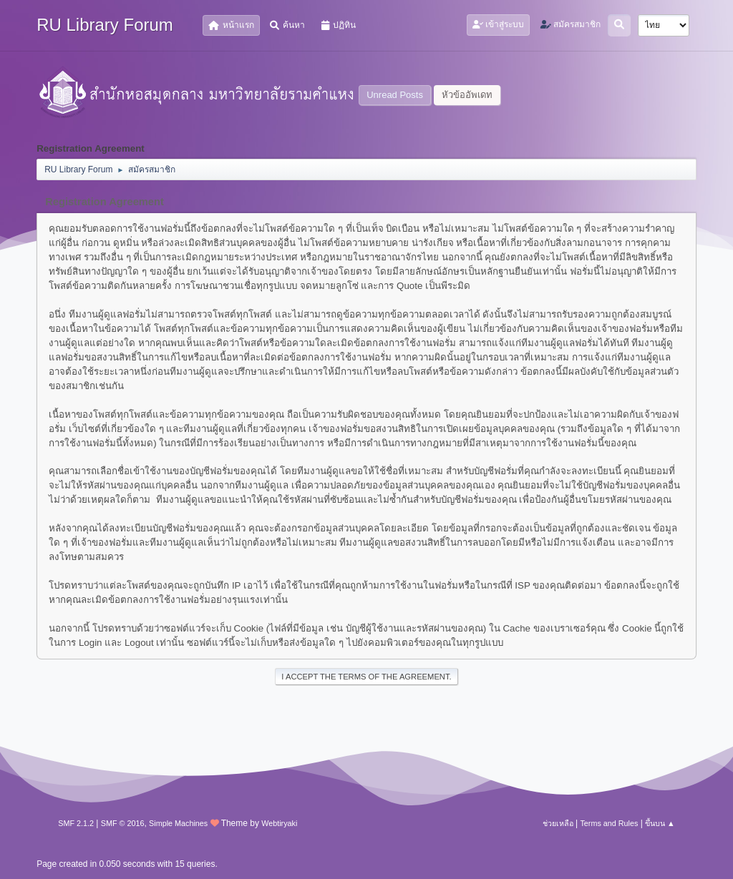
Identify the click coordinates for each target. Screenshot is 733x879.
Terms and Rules (609, 823)
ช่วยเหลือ (558, 823)
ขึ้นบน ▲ (660, 823)
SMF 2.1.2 (76, 823)
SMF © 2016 (123, 823)
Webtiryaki (279, 823)
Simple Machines (178, 823)
